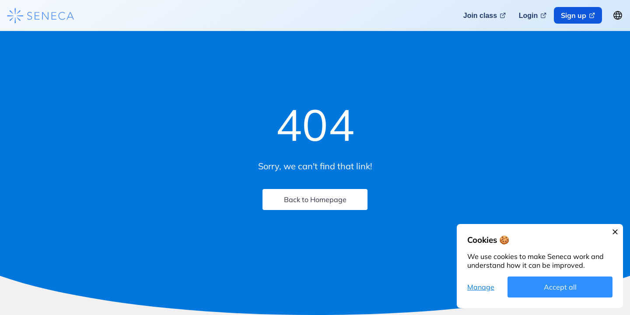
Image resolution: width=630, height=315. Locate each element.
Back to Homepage (315, 199)
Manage (480, 287)
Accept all (560, 287)
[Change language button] (617, 15)
